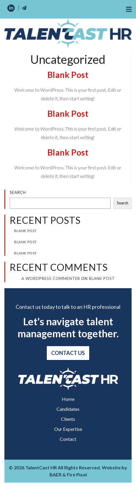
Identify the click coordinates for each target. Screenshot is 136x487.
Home (68, 399)
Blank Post (68, 75)
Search (18, 192)
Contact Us (68, 353)
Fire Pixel (77, 474)
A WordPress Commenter (50, 278)
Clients (68, 419)
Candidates (68, 409)
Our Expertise (68, 429)
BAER (55, 474)
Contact (68, 439)
